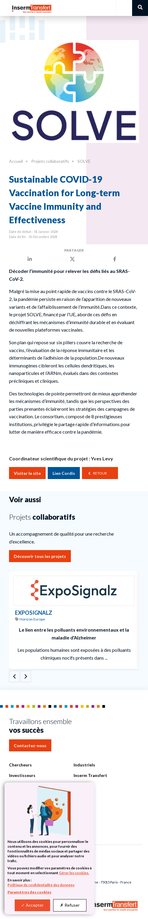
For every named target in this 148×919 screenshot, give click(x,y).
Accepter (32, 905)
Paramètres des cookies (29, 892)
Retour (100, 473)
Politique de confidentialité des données (41, 885)
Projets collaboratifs (49, 161)
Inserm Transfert (90, 775)
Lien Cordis (64, 473)
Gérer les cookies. (74, 873)
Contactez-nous (30, 745)
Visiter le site (27, 473)
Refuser (70, 905)
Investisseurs (22, 775)
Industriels (84, 764)
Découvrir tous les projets (40, 556)
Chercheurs (20, 764)
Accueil (16, 161)
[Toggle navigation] (124, 8)
